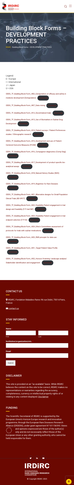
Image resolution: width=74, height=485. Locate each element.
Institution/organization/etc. (19, 341)
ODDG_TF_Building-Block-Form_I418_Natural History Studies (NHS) (32, 173)
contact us (14, 308)
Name (9, 329)
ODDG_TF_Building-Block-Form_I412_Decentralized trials (28, 113)
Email (9, 351)
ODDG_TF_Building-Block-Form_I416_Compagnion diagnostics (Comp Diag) (36, 152)
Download (43, 98)
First (7, 337)
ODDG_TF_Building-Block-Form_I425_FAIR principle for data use (31, 237)
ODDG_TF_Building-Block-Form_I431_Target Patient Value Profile (31, 248)
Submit (10, 363)
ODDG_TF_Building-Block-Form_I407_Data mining (25, 106)
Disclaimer (43, 396)
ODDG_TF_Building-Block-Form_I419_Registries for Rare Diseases (32, 184)
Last (39, 337)
